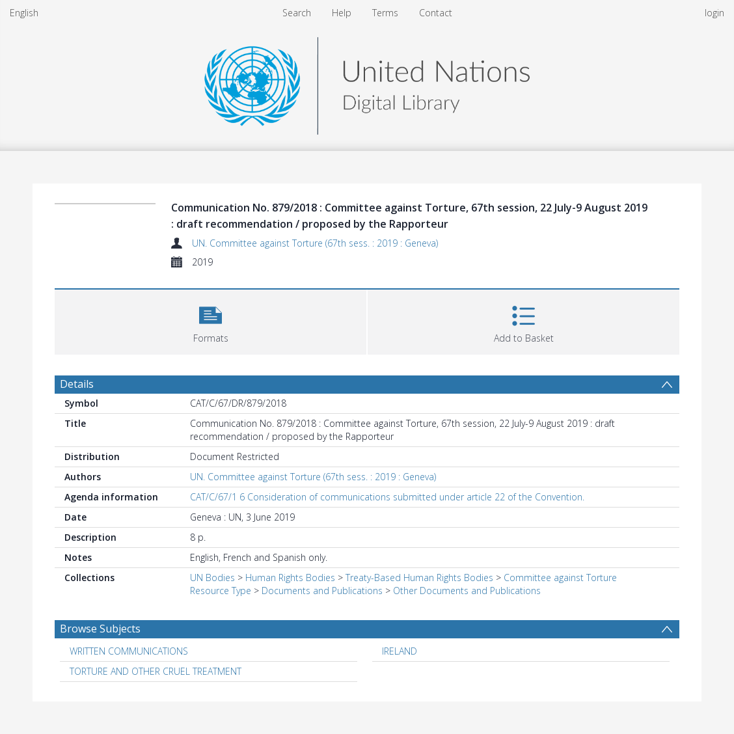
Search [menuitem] (296, 13)
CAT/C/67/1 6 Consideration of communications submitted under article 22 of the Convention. (387, 497)
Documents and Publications (322, 590)
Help (341, 13)
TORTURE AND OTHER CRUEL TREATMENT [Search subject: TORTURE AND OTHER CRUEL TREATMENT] (155, 671)
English (24, 13)
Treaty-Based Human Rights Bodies (419, 577)
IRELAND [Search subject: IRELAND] (399, 651)
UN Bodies (212, 577)
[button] (210, 320)
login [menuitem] (714, 13)
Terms (385, 13)
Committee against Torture (560, 577)
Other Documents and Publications (467, 590)
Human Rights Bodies (290, 577)
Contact (435, 13)
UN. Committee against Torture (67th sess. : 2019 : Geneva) (315, 243)
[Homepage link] (367, 82)
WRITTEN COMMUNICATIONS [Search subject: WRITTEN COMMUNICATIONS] (129, 651)
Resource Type (220, 590)
